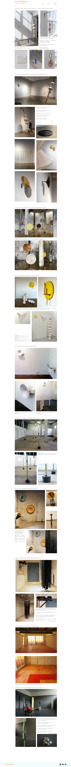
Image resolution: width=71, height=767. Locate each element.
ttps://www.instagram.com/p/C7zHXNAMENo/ (31, 48)
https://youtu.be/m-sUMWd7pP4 (21, 380)
